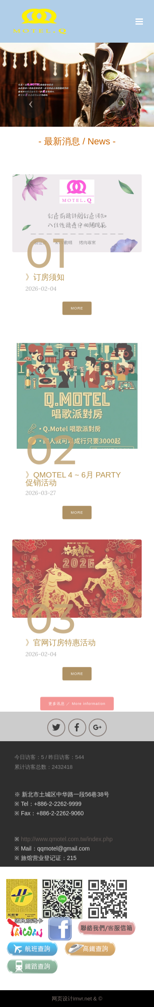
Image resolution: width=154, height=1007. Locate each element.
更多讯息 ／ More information (77, 707)
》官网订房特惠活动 (60, 644)
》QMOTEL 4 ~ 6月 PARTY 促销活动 (73, 483)
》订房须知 (44, 279)
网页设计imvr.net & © (77, 999)
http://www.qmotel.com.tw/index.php (67, 846)
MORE (77, 312)
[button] (30, 104)
